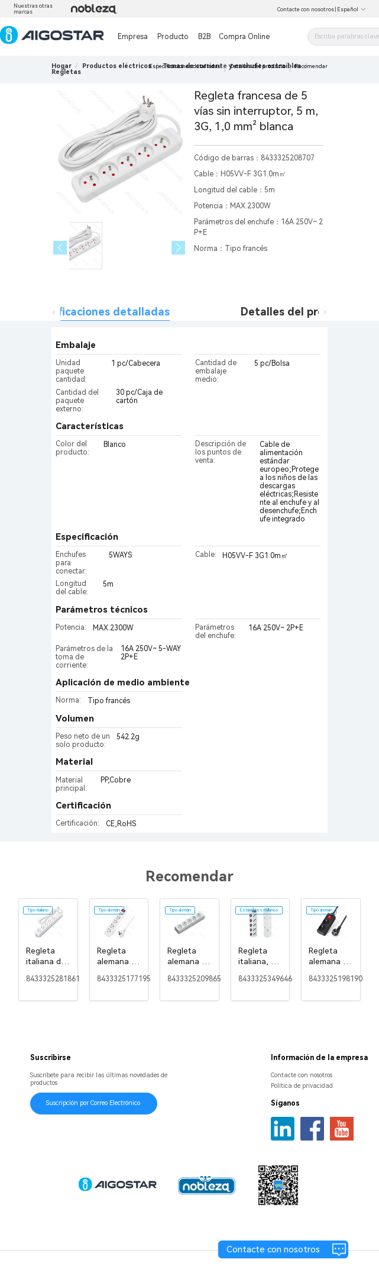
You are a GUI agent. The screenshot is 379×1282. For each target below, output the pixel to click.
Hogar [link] (61, 66)
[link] (116, 66)
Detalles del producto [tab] (298, 311)
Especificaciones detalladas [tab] (97, 311)
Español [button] (351, 9)
